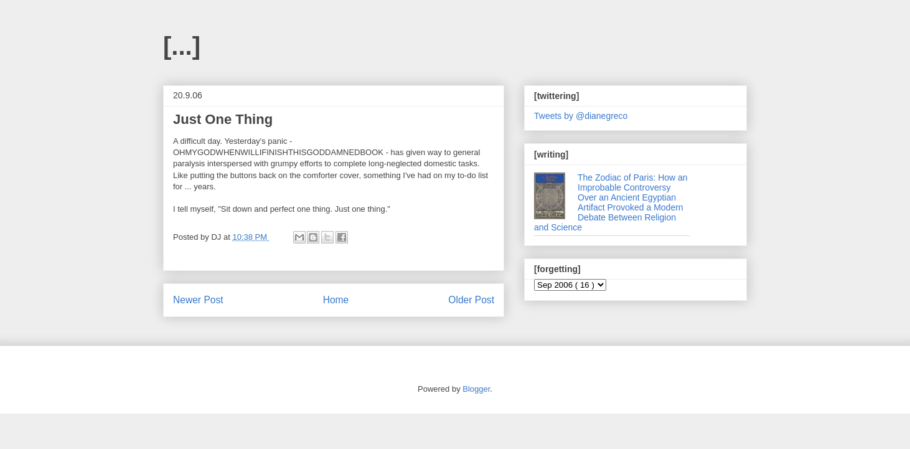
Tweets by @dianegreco (580, 116)
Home (336, 300)
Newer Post (198, 300)
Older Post (471, 300)
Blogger (476, 389)
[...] (181, 46)
